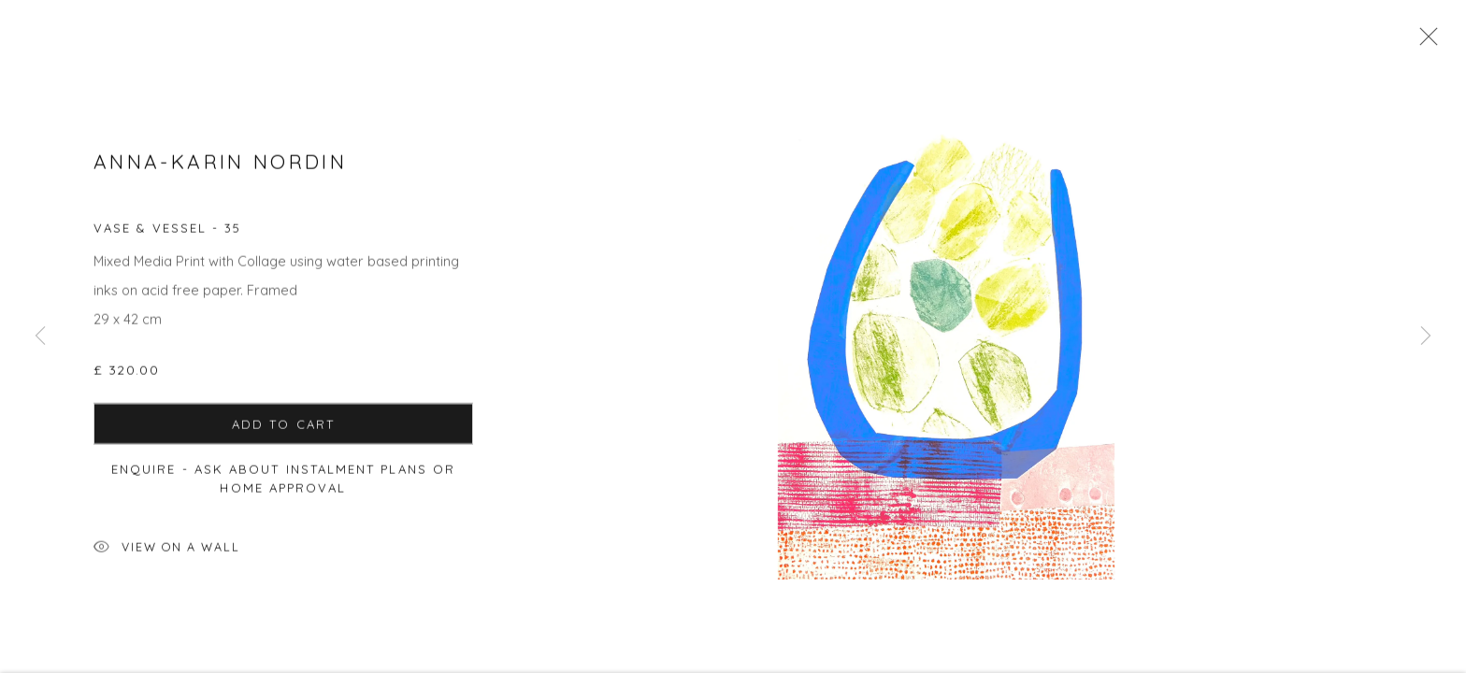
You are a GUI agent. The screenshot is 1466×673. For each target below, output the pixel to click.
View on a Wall (166, 552)
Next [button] (1426, 336)
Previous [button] (40, 336)
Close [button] (1424, 42)
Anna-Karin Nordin (220, 165)
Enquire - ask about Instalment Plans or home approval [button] (283, 482)
